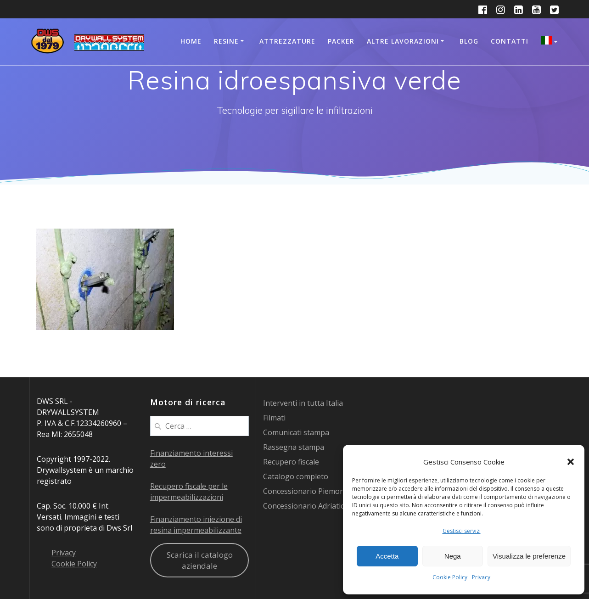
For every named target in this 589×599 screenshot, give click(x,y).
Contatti (509, 41)
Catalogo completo (295, 476)
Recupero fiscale (291, 462)
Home (191, 41)
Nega (452, 556)
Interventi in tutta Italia (303, 403)
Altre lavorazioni (403, 41)
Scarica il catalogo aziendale (200, 560)
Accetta (387, 556)
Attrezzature (287, 41)
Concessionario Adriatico (305, 506)
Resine (226, 41)
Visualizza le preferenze (529, 556)
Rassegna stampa (293, 447)
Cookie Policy (449, 577)
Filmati (274, 418)
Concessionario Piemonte (307, 491)
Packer (341, 41)
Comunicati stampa (296, 432)
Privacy (481, 577)
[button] (570, 461)
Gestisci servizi (462, 531)
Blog (469, 41)
